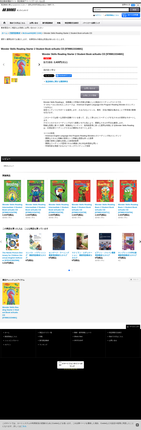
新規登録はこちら (112, 15)
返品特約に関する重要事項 (57, 81)
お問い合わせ (89, 88)
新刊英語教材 (44, 340)
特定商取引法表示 (115, 332)
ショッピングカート (12, 340)
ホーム (7, 332)
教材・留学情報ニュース (82, 332)
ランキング (43, 344)
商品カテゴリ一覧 (45, 332)
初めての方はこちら (116, 336)
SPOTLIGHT (78, 340)
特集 (41, 336)
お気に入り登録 (89, 95)
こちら (23, 426)
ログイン (98, 15)
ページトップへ (134, 326)
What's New (78, 336)
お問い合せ (113, 340)
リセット (136, 279)
